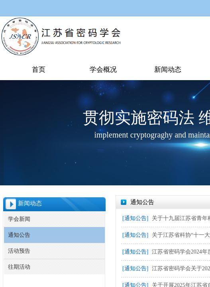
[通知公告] (135, 218)
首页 (38, 69)
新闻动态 (167, 69)
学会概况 (103, 69)
